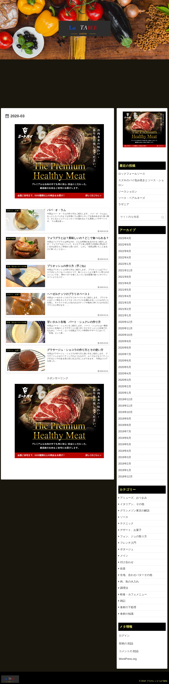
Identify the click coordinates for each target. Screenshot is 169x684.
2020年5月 (124, 367)
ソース (124, 517)
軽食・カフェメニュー (133, 594)
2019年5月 (124, 444)
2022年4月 (124, 257)
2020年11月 (125, 328)
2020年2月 (124, 386)
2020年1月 (124, 392)
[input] (142, 216)
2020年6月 (124, 360)
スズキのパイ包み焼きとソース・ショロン (141, 183)
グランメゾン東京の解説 (135, 510)
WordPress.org (128, 658)
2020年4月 (124, 373)
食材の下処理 (128, 607)
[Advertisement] (84, 84)
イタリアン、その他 (132, 504)
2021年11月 (125, 270)
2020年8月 (124, 347)
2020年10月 (125, 334)
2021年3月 (124, 302)
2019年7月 (124, 431)
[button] (163, 217)
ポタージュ (126, 549)
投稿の (126, 643)
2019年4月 (124, 450)
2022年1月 (124, 263)
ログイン (124, 635)
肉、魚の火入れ (129, 581)
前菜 (122, 568)
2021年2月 (124, 309)
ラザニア (123, 204)
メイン (124, 555)
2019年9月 (124, 418)
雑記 (122, 600)
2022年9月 (124, 244)
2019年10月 (125, 412)
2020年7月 (124, 354)
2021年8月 (124, 276)
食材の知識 (126, 613)
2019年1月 (124, 470)
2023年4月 (124, 238)
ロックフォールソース (131, 173)
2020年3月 (124, 379)
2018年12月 (125, 476)
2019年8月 (124, 425)
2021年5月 (124, 289)
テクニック (126, 523)
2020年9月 (124, 341)
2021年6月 (124, 283)
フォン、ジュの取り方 (133, 536)
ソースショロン (127, 191)
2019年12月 (125, 399)
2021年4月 (124, 296)
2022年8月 (124, 251)
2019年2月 (124, 463)
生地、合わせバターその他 (136, 575)
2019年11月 (125, 405)
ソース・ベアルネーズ (131, 197)
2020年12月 (125, 321)
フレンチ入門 (128, 542)
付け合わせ (126, 562)
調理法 (124, 587)
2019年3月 (124, 457)
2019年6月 (124, 437)
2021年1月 (124, 315)
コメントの (129, 651)
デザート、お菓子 (131, 530)
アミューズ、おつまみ (133, 497)
